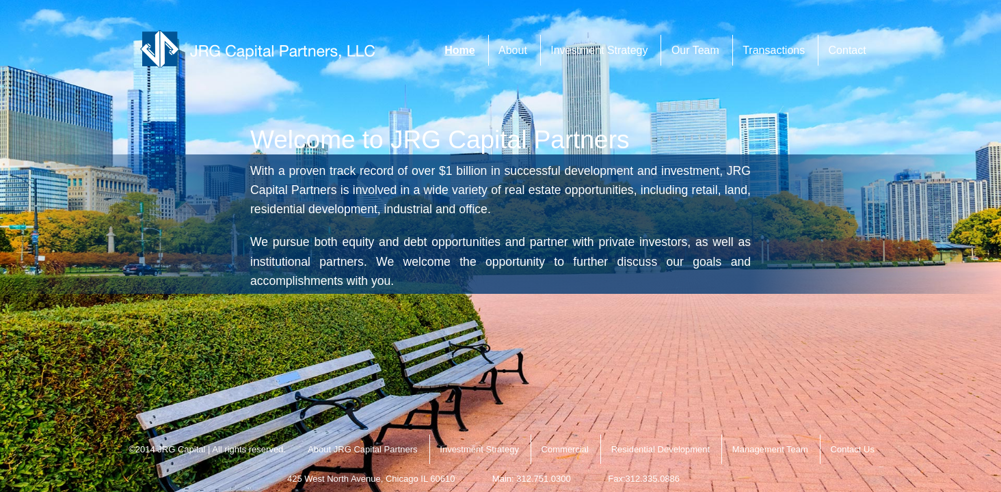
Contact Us (853, 449)
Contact (847, 50)
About (512, 50)
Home (459, 50)
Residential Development (660, 449)
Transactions (774, 50)
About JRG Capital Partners (362, 449)
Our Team (695, 50)
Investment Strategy (599, 50)
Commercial (565, 449)
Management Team (770, 449)
